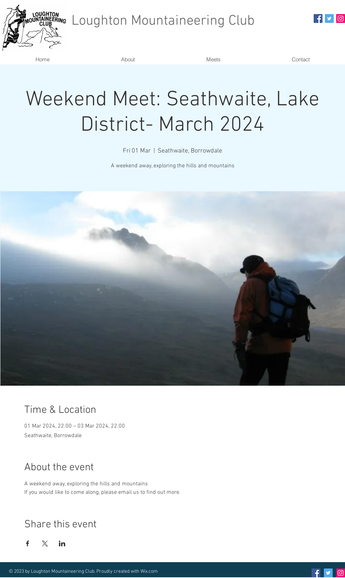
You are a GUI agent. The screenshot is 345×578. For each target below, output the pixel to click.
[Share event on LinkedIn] (62, 543)
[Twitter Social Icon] (329, 18)
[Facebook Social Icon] (318, 18)
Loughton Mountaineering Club (163, 21)
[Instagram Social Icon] (340, 18)
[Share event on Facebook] (27, 543)
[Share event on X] (45, 543)
